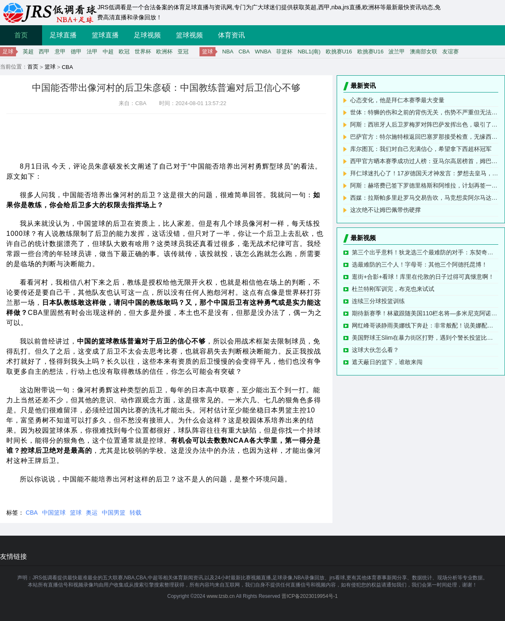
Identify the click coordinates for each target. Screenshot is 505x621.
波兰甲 (396, 51)
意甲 (60, 51)
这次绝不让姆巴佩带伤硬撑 (385, 209)
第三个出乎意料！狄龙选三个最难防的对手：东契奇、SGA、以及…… (425, 252)
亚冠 (183, 51)
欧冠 (124, 51)
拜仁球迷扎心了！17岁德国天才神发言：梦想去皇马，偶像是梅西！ (424, 173)
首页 (21, 35)
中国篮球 (54, 512)
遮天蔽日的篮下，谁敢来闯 (387, 362)
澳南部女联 (423, 51)
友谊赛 (450, 51)
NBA (228, 51)
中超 (108, 51)
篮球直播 (105, 35)
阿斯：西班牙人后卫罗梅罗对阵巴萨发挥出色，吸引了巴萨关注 (424, 124)
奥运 (92, 512)
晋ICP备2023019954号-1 (310, 596)
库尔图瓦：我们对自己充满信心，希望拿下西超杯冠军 (421, 148)
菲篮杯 (284, 51)
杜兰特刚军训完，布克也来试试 (393, 288)
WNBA (263, 51)
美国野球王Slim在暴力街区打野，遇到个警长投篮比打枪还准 (425, 337)
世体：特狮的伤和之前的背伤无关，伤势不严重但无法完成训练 (424, 112)
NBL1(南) (309, 51)
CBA (244, 51)
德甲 (76, 51)
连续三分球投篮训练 (378, 301)
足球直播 (63, 35)
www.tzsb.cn (221, 596)
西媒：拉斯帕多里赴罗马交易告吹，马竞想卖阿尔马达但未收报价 (424, 197)
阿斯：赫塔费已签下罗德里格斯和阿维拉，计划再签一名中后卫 (424, 185)
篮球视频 (189, 35)
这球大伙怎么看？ (375, 349)
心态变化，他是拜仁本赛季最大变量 (397, 100)
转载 (135, 512)
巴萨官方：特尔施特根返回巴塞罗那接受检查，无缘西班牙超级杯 (424, 136)
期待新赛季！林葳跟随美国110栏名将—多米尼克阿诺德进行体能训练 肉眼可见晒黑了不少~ (425, 313)
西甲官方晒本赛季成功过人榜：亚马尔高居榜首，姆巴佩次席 (424, 161)
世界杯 (143, 51)
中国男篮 (113, 512)
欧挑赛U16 (339, 51)
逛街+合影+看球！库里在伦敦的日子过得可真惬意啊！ (423, 276)
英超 (28, 51)
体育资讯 (231, 35)
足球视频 (147, 35)
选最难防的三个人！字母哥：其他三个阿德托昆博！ (419, 264)
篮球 (50, 66)
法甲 (92, 51)
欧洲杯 (164, 51)
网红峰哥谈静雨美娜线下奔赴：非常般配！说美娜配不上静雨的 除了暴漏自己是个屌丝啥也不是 (425, 325)
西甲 (44, 51)
